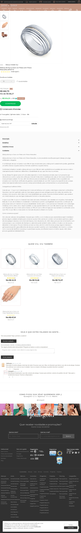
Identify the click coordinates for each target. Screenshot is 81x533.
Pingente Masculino (44, 502)
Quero (68, 436)
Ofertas (68, 10)
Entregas (19, 453)
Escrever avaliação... (8, 341)
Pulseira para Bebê (54, 478)
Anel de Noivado (14, 504)
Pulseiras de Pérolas (54, 491)
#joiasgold (28, 396)
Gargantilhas (30, 10)
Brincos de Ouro (24, 478)
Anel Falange (14, 514)
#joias (34, 396)
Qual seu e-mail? (45, 432)
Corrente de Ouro (34, 488)
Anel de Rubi (14, 486)
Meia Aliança (14, 502)
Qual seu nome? (13, 432)
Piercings (52, 10)
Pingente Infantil (44, 500)
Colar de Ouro (33, 478)
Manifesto (3, 458)
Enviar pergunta (7, 357)
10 (1, 94)
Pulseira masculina (54, 488)
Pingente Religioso (44, 510)
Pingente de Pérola (44, 493)
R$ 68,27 (10, 94)
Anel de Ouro (14, 509)
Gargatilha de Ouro (34, 506)
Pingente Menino (44, 507)
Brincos (15, 10)
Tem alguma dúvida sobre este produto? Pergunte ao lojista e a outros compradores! (24, 347)
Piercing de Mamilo (63, 488)
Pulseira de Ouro (53, 483)
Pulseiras (45, 10)
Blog (2, 460)
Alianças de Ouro (5, 490)
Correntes (22, 10)
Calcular (34, 123)
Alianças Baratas (5, 478)
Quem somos (4, 451)
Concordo (71, 527)
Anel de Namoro (14, 483)
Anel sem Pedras (15, 517)
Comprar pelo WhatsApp (11, 109)
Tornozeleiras (53, 493)
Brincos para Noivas (25, 495)
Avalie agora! (15, 71)
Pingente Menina (44, 505)
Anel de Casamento (15, 499)
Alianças (4, 10)
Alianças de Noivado (5, 488)
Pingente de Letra (44, 487)
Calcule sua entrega (6, 120)
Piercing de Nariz (63, 483)
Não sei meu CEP (4, 127)
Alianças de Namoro (5, 485)
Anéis (9, 10)
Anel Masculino (14, 512)
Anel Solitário (14, 507)
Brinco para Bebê (24, 481)
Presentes (60, 10)
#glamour (41, 396)
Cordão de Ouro (33, 481)
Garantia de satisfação (6, 456)
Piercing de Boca (63, 493)
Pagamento (20, 456)
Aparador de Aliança (5, 499)
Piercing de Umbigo (64, 486)
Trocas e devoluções (21, 458)
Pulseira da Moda (54, 481)
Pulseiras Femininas (54, 486)
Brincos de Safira (24, 490)
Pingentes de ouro (34, 501)
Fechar (71, 525)
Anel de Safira (14, 488)
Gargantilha (33, 503)
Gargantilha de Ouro (74, 478)
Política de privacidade (7, 453)
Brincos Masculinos (25, 498)
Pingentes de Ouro (44, 512)
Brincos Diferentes (24, 493)
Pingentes (38, 10)
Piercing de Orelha (63, 481)
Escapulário (71, 506)
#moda (48, 396)
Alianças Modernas (5, 493)
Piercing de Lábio (63, 491)
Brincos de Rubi (24, 488)
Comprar (10, 104)
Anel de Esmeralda (15, 478)
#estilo (54, 396)
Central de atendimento (23, 451)
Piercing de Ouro (63, 478)
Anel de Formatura (15, 481)
